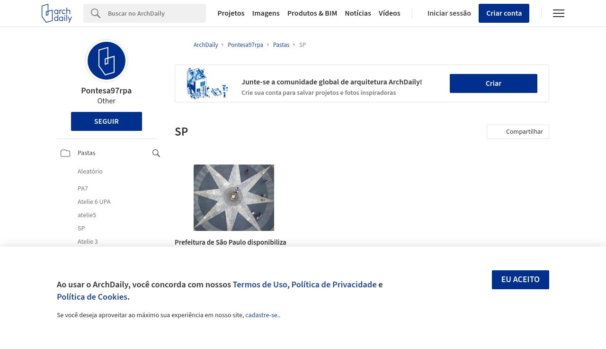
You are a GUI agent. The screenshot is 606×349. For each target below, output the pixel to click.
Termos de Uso (260, 284)
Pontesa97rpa (106, 91)
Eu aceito (520, 279)
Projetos (230, 13)
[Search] (157, 13)
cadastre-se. (262, 315)
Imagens (265, 13)
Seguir (106, 121)
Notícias (358, 13)
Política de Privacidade (333, 284)
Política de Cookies (92, 297)
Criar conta (504, 13)
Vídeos (390, 13)
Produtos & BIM (312, 13)
